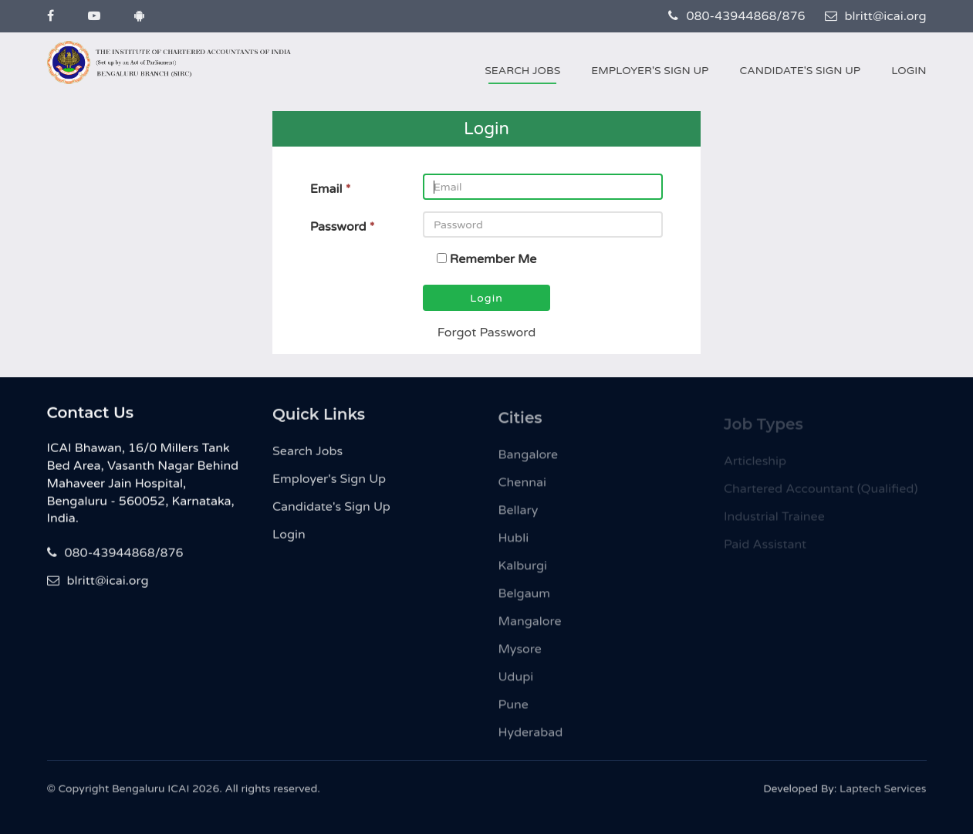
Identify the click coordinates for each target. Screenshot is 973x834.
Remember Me (493, 259)
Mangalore (530, 628)
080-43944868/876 (736, 16)
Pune (513, 712)
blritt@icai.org (876, 16)
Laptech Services (883, 793)
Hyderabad (530, 740)
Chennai (522, 490)
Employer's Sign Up (649, 70)
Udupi (516, 684)
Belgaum (524, 601)
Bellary (518, 517)
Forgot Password (487, 332)
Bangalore (528, 462)
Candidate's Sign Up (799, 70)
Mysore (520, 656)
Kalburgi (523, 573)
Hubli (513, 545)
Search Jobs (522, 70)
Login (908, 70)
